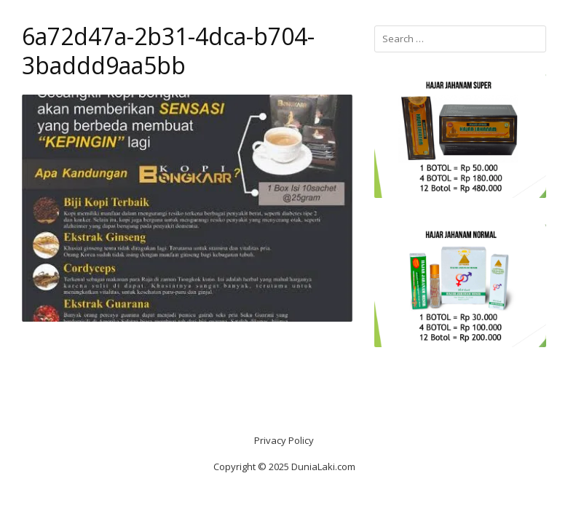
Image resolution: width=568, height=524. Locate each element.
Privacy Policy (284, 440)
